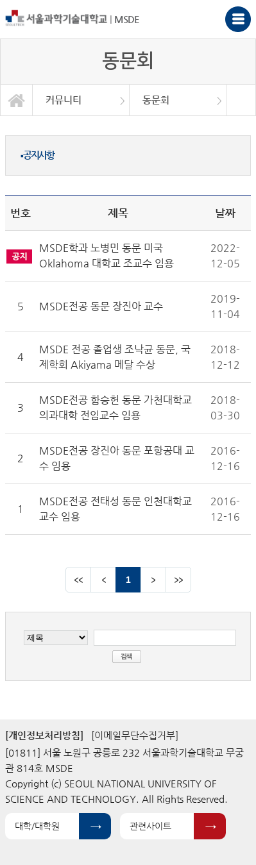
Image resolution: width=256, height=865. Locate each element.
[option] (81, 100)
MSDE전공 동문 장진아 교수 (101, 306)
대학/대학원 (37, 826)
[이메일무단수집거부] (134, 735)
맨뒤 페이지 (178, 579)
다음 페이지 (153, 579)
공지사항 (37, 154)
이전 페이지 (103, 579)
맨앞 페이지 (78, 579)
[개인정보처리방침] (44, 735)
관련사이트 (150, 826)
